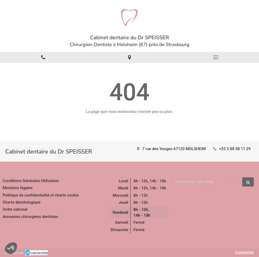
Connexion (244, 252)
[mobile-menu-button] (216, 57)
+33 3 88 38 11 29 (235, 148)
